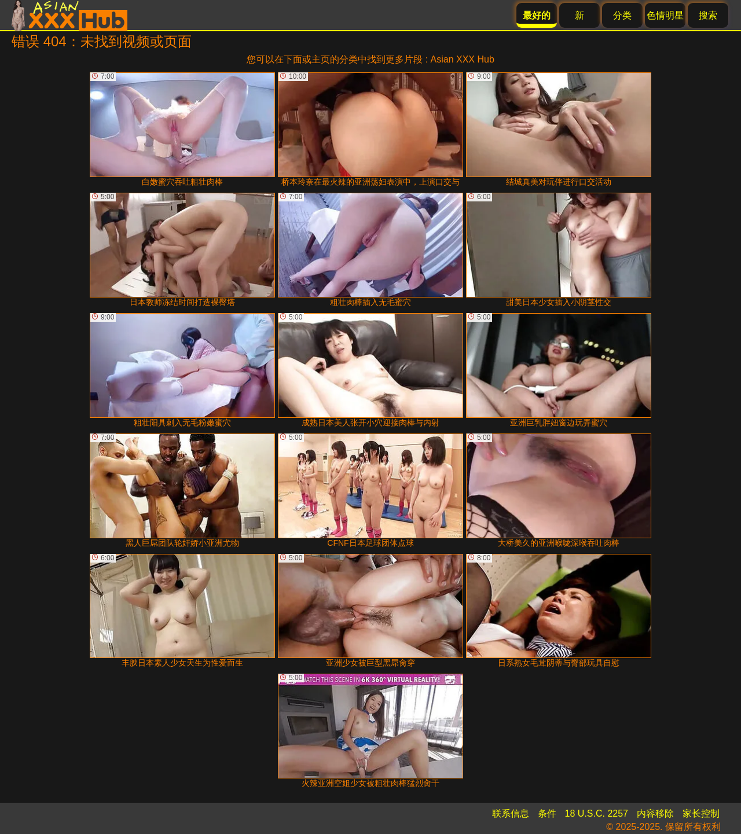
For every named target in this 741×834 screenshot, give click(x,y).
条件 (547, 813)
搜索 (708, 15)
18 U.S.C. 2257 (596, 813)
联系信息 (510, 813)
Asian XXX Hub (462, 59)
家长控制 (701, 813)
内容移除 (655, 813)
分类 (622, 15)
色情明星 (665, 15)
